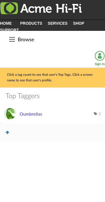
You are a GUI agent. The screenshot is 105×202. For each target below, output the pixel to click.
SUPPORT (9, 30)
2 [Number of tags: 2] (100, 113)
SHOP (78, 23)
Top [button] (7, 132)
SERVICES (58, 23)
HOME (6, 23)
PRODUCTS (31, 23)
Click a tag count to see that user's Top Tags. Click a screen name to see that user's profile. (50, 77)
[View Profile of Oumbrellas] (31, 113)
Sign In (99, 64)
